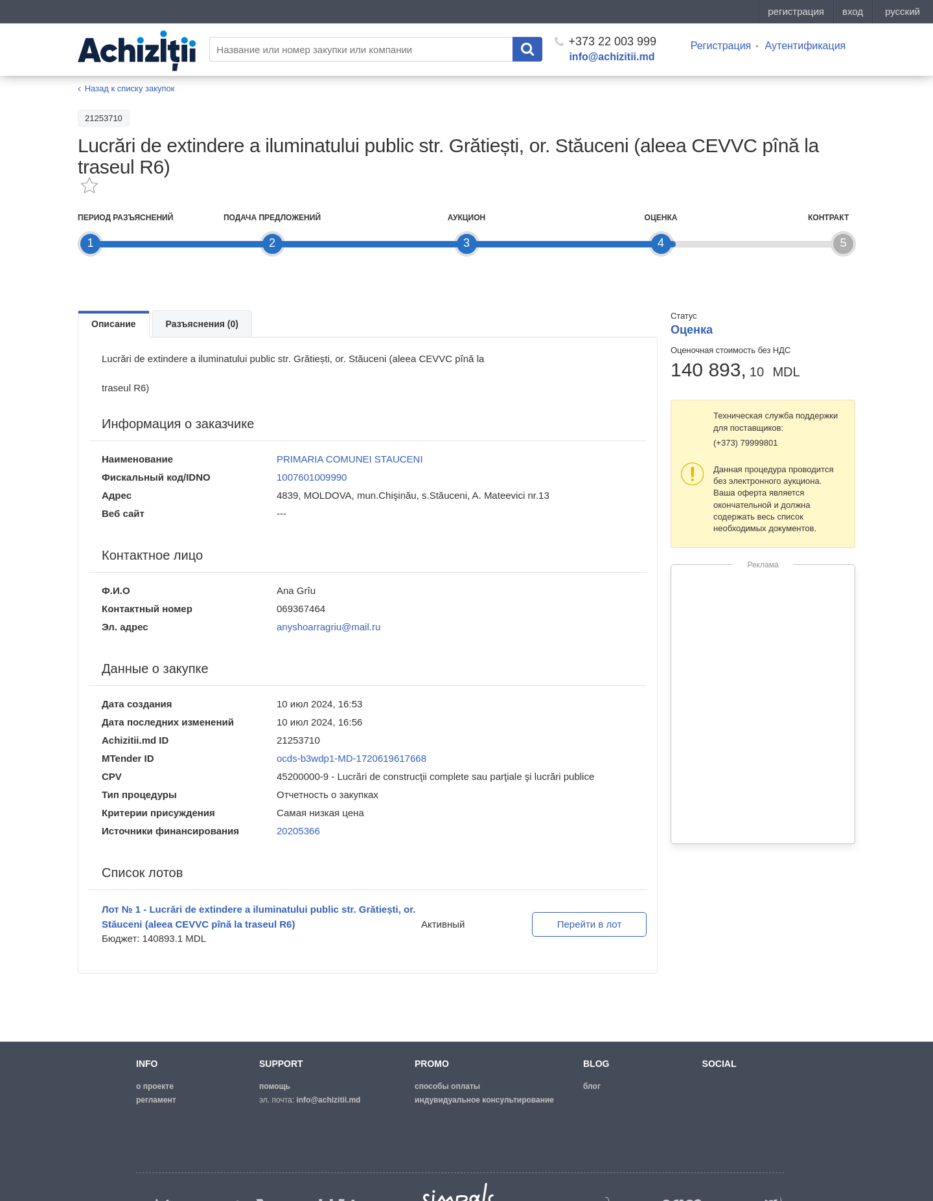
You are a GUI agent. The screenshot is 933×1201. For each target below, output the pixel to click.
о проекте (155, 1086)
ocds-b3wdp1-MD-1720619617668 (351, 758)
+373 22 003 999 (605, 41)
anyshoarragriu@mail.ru (328, 626)
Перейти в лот (589, 924)
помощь (274, 1086)
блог (592, 1086)
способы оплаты (447, 1086)
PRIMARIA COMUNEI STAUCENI (350, 458)
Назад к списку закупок (130, 88)
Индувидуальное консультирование (484, 1099)
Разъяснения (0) (202, 324)
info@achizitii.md (611, 56)
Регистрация (721, 45)
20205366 (298, 830)
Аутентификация (805, 45)
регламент (156, 1099)
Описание (113, 324)
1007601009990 (312, 477)
